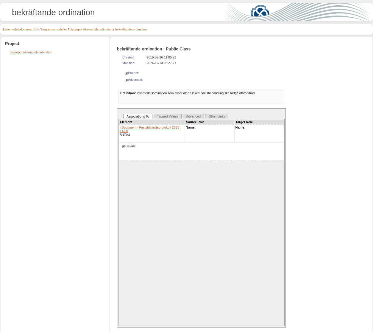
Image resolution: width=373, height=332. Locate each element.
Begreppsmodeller (54, 29)
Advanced (193, 116)
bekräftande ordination (131, 29)
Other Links (216, 116)
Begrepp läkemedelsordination (91, 29)
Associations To (138, 116)
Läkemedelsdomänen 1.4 (21, 29)
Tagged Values (167, 116)
